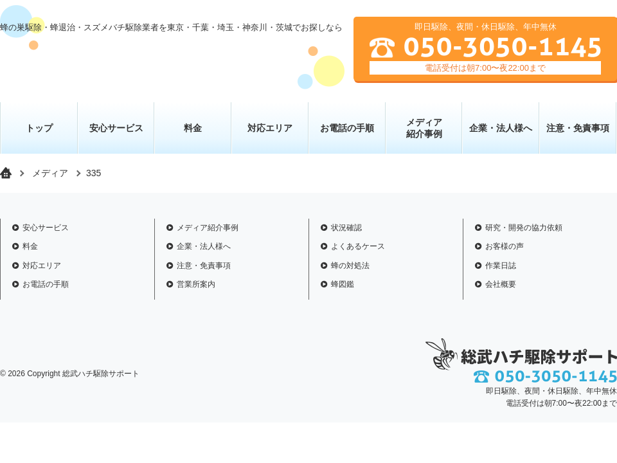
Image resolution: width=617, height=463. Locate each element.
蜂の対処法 (350, 265)
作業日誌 (500, 265)
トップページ (6, 173)
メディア (50, 173)
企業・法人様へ (500, 128)
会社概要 (500, 284)
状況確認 (346, 227)
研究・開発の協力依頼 (523, 227)
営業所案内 (196, 284)
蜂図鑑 (342, 284)
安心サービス (116, 128)
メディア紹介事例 (207, 227)
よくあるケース (358, 246)
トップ (39, 128)
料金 (193, 128)
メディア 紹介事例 (424, 128)
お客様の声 (504, 246)
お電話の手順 (347, 128)
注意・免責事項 (577, 128)
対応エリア (269, 128)
